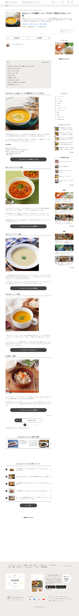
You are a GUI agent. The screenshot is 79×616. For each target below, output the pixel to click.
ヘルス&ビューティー (43, 565)
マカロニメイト (19, 567)
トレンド (57, 2)
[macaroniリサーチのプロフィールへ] (28, 45)
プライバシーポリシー (59, 600)
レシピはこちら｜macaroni (28, 350)
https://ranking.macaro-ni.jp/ (13, 153)
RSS (58, 598)
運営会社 (50, 600)
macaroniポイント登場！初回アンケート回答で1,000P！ (34, 23)
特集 (9, 567)
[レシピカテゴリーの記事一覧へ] (24, 27)
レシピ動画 (52, 2)
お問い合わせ (65, 596)
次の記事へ (40, 38)
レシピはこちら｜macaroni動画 (28, 226)
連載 (13, 567)
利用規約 (53, 600)
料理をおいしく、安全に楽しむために (66, 598)
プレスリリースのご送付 (53, 598)
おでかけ (30, 565)
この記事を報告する (48, 415)
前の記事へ (17, 38)
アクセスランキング (28, 567)
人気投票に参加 (44, 567)
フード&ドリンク (53, 565)
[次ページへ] (35, 424)
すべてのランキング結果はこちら (28, 159)
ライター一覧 (54, 596)
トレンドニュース (12, 565)
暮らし (36, 565)
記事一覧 (50, 596)
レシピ (19, 565)
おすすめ (62, 2)
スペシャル (37, 567)
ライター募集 (60, 596)
